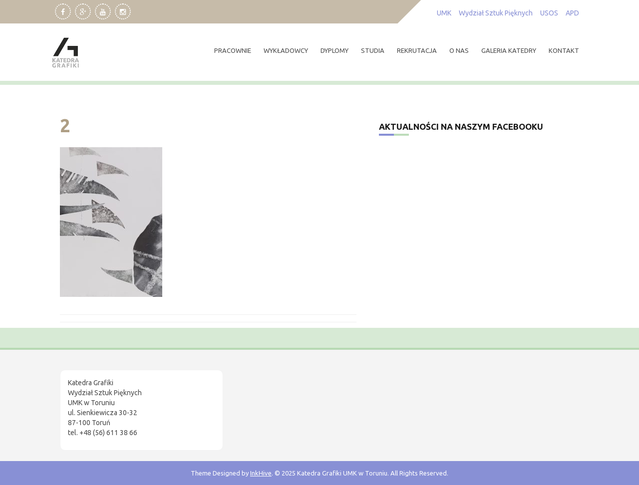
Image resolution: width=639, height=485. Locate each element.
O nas (459, 50)
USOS (549, 13)
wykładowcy (286, 50)
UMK (444, 13)
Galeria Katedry (508, 50)
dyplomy (334, 50)
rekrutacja (417, 50)
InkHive (261, 473)
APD (572, 13)
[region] (130, 400)
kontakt (564, 50)
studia (372, 50)
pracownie (232, 50)
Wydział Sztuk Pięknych (496, 13)
